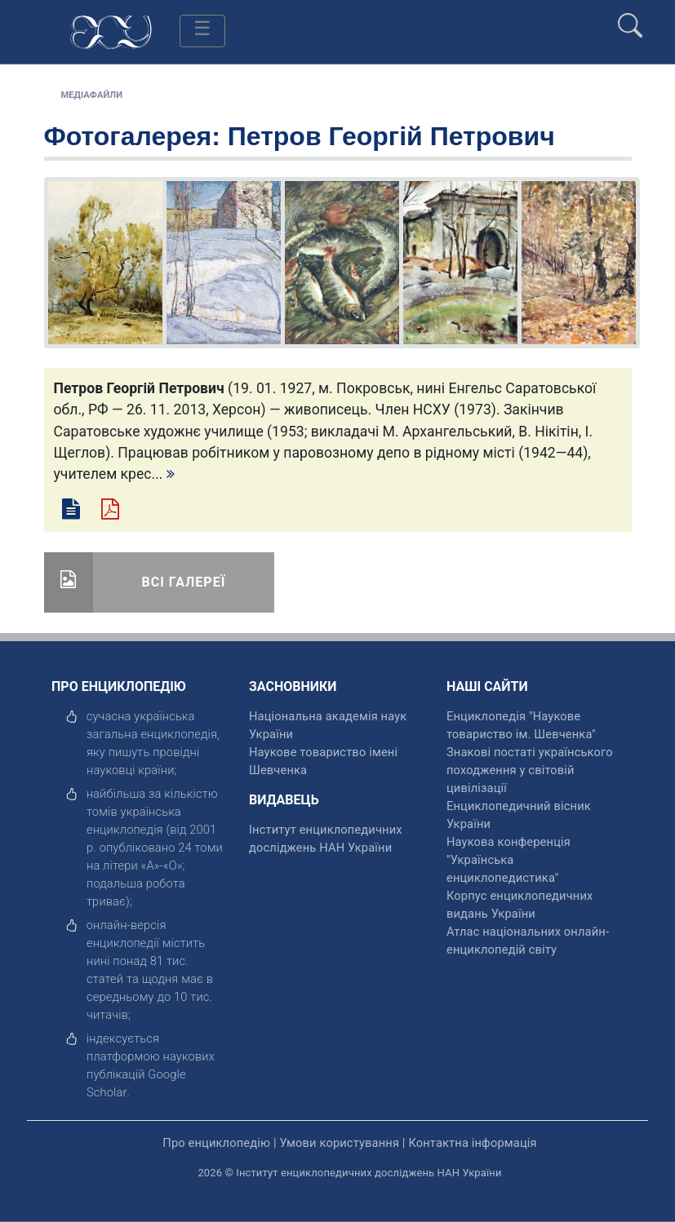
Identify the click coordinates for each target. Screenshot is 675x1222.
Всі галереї (184, 582)
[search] (630, 19)
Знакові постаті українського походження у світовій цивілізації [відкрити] (529, 770)
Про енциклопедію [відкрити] (216, 1143)
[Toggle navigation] (202, 31)
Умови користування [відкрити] (339, 1143)
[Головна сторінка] (111, 30)
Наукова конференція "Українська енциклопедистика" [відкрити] (508, 860)
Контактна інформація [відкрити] (472, 1143)
